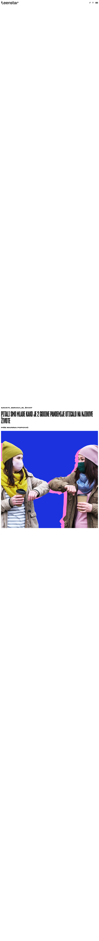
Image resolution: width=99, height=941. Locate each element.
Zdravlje (17, 408)
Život (28, 408)
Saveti (5, 408)
